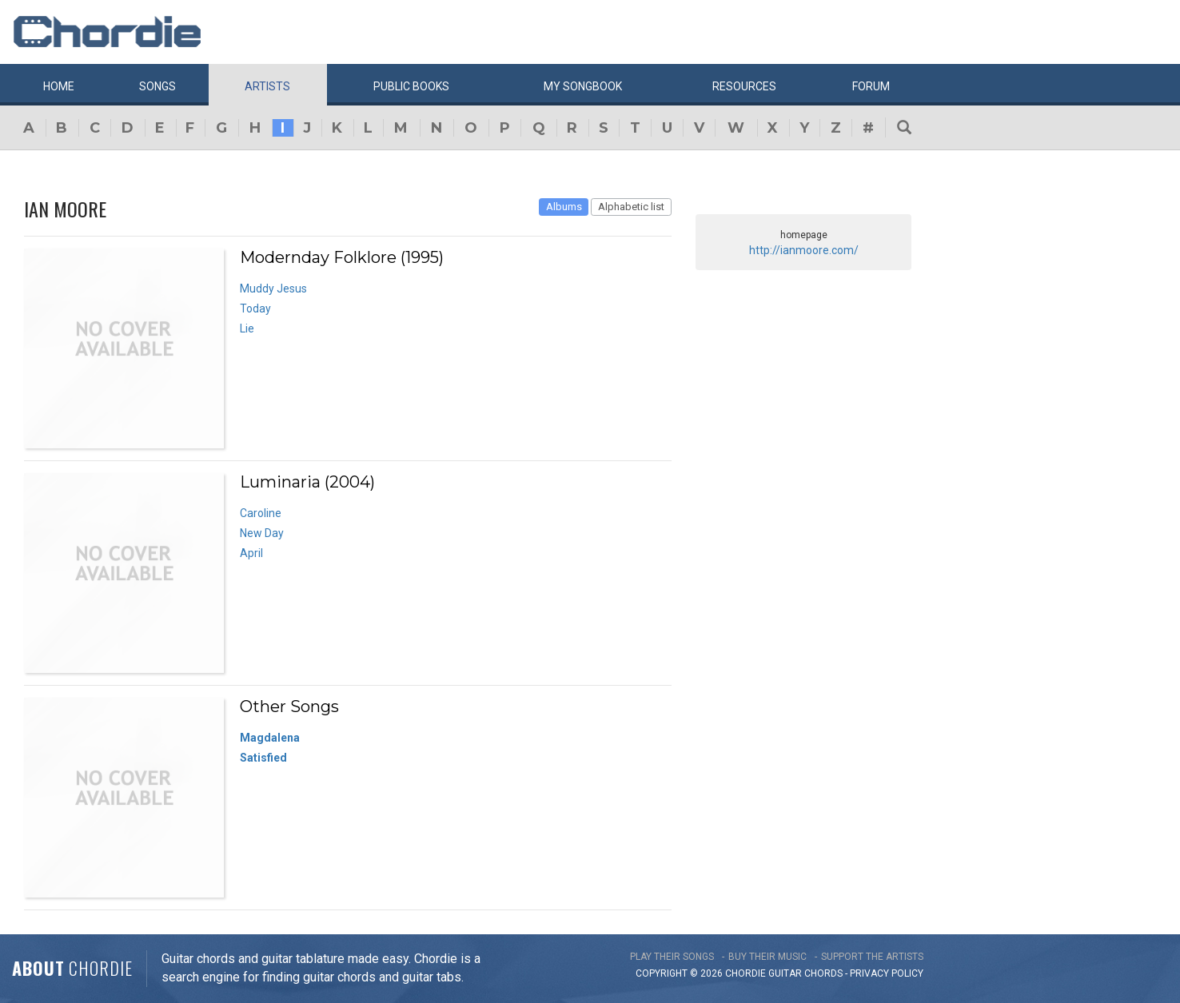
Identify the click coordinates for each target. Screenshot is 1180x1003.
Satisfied (263, 757)
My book (583, 86)
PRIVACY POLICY (886, 973)
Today (255, 308)
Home (58, 86)
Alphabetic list (631, 207)
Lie (247, 328)
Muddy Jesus (273, 288)
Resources (744, 86)
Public (411, 86)
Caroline (260, 513)
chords (823, 973)
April (251, 553)
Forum (871, 86)
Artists (267, 86)
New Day (262, 533)
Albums (564, 207)
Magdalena (270, 737)
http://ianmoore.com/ (804, 250)
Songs (157, 86)
